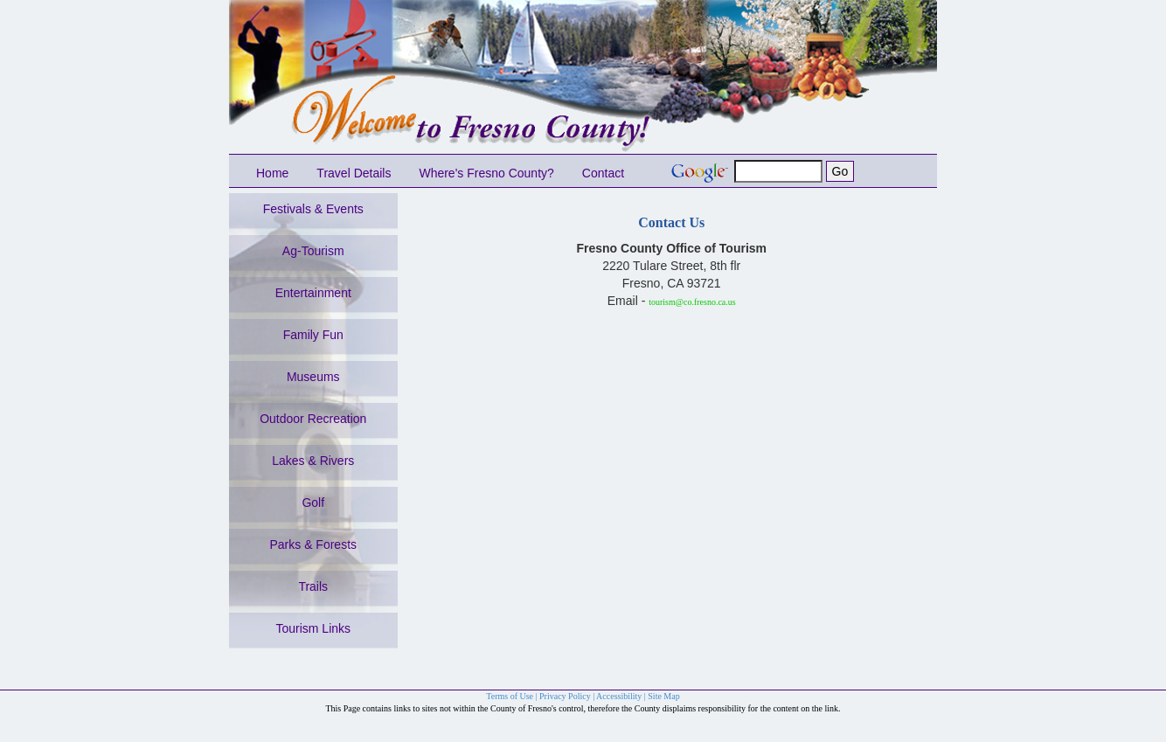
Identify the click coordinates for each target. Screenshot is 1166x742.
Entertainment (313, 293)
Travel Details (353, 173)
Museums (313, 377)
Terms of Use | (512, 696)
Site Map (663, 696)
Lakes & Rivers (313, 461)
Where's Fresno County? (486, 173)
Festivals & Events (313, 209)
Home (272, 173)
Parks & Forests (313, 544)
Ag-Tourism (313, 251)
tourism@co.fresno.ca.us (692, 302)
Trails (313, 586)
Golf (313, 503)
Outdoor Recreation (313, 419)
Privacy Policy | (567, 696)
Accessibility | (622, 696)
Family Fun (313, 335)
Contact (603, 173)
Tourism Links (312, 628)
